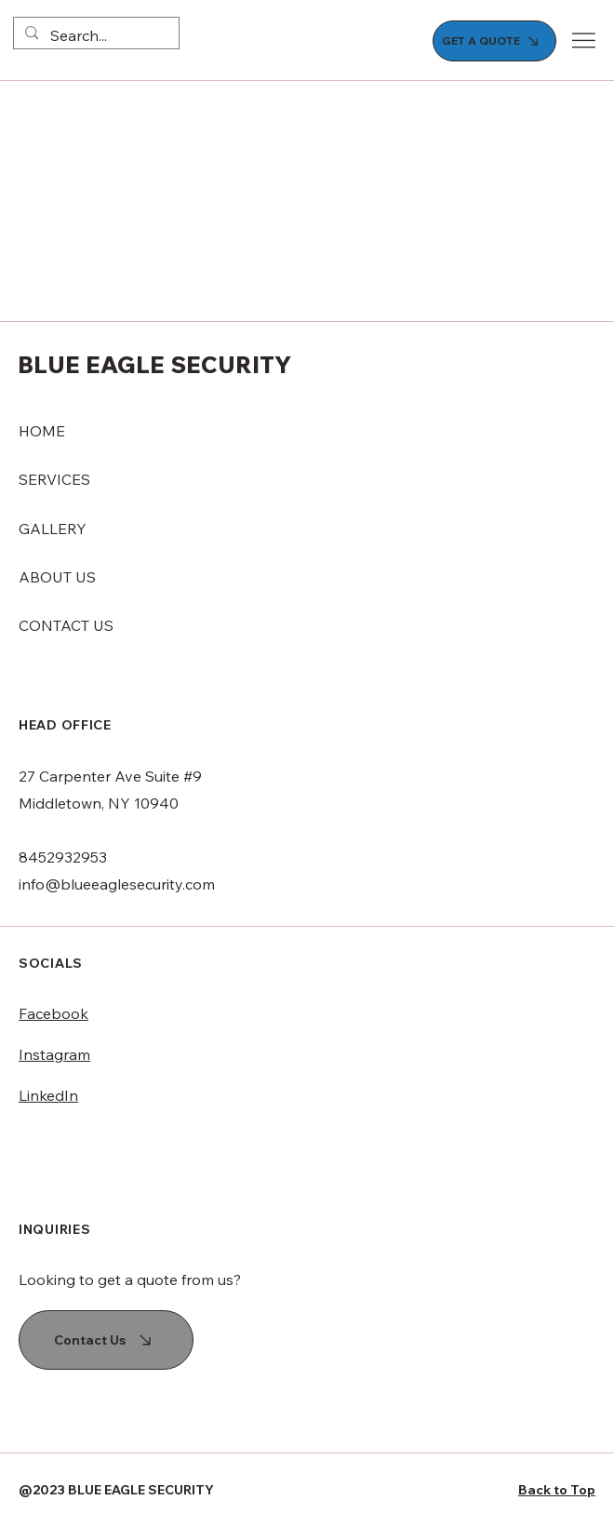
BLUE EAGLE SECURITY (154, 364)
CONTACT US (66, 625)
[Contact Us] (106, 1340)
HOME (42, 431)
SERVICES (54, 479)
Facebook (53, 1013)
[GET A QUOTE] (495, 40)
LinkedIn (48, 1095)
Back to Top (556, 1489)
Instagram (54, 1054)
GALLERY (53, 528)
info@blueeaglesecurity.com (117, 884)
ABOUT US (57, 577)
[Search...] (95, 35)
